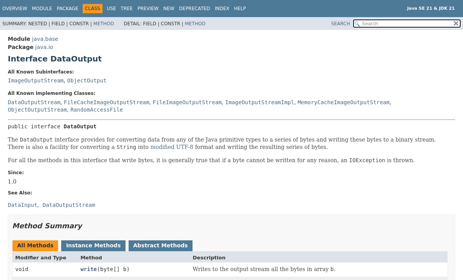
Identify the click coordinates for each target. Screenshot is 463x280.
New (168, 8)
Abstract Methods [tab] (160, 245)
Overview (14, 8)
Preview (148, 8)
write (88, 269)
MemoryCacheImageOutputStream (344, 102)
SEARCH (340, 23)
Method (104, 23)
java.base (45, 39)
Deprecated (194, 8)
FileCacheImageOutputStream (106, 102)
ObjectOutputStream (37, 110)
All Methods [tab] (35, 245)
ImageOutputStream (36, 80)
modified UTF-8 (171, 147)
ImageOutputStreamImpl (259, 102)
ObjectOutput (86, 80)
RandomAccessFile (97, 110)
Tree (127, 8)
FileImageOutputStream (187, 102)
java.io (44, 47)
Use (111, 8)
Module (42, 8)
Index (222, 8)
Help (240, 8)
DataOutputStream (34, 102)
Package (67, 8)
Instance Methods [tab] (93, 245)
